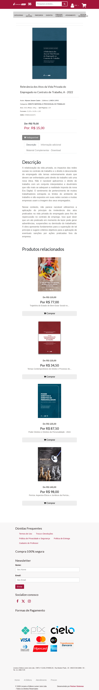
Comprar (49, 313)
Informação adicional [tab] (51, 145)
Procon (54, 680)
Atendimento (41, 680)
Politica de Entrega (62, 538)
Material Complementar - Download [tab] (43, 150)
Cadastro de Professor (28, 543)
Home (17, 680)
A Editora (28, 680)
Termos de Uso (25, 534)
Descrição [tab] (31, 145)
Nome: (18, 565)
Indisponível (31, 137)
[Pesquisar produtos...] (49, 4)
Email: (18, 575)
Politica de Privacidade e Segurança (34, 538)
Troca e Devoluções (44, 534)
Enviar (19, 587)
